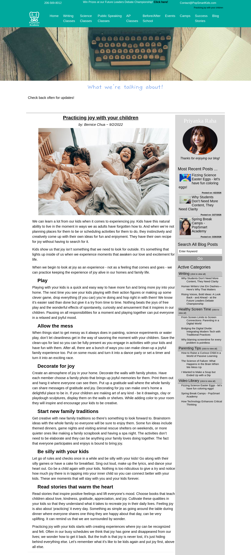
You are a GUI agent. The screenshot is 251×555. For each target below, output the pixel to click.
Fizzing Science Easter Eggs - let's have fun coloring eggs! (199, 181)
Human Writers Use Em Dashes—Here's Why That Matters (201, 288)
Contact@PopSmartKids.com (198, 2)
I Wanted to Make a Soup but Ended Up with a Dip (198, 374)
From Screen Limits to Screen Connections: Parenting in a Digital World (200, 320)
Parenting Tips (198, 348)
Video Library (197, 381)
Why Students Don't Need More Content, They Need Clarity (198, 203)
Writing (192, 273)
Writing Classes (69, 18)
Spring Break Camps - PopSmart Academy (202, 225)
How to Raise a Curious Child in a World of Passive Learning (201, 354)
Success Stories (201, 18)
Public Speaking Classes (110, 18)
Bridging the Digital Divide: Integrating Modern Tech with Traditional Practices (200, 331)
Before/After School (151, 18)
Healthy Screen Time (199, 310)
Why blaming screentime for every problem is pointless (201, 341)
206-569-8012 (53, 2)
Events (170, 16)
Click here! (161, 2)
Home (54, 16)
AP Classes (132, 18)
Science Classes (86, 18)
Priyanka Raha (200, 121)
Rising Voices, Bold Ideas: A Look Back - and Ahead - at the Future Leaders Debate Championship (200, 299)
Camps (185, 16)
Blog (215, 16)
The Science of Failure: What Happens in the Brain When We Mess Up (200, 364)
